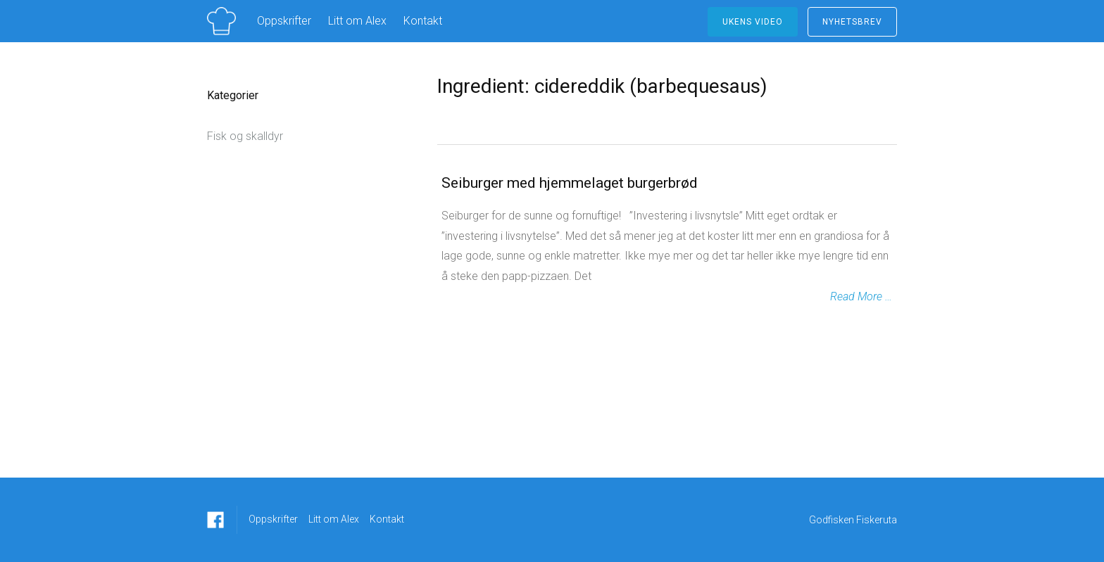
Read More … (861, 296)
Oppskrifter (284, 20)
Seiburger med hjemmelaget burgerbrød (569, 182)
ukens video (752, 22)
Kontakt (422, 20)
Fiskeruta (876, 519)
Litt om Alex (357, 20)
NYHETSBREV (852, 22)
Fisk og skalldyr (245, 136)
